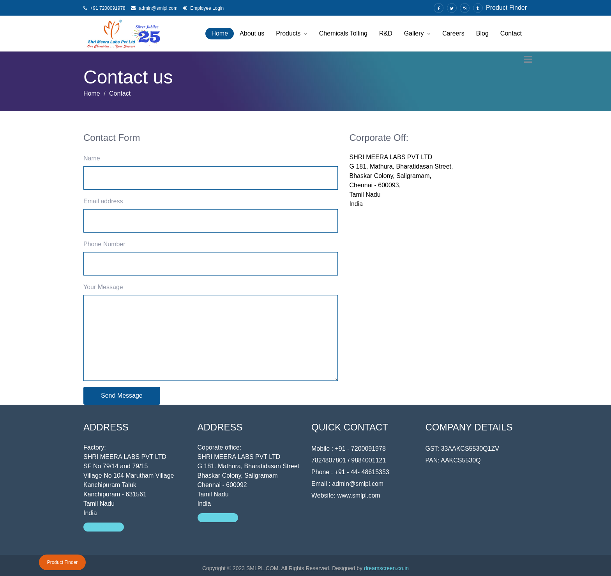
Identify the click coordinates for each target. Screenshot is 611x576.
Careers (453, 33)
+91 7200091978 (104, 8)
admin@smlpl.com (154, 8)
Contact (511, 33)
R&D (385, 33)
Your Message (103, 287)
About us (252, 33)
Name (91, 158)
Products (291, 33)
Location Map (104, 527)
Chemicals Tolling (343, 33)
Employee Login (203, 8)
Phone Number (104, 244)
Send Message (122, 395)
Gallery (417, 33)
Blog (482, 33)
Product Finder (506, 7)
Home (219, 33)
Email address (103, 201)
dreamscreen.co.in (386, 568)
